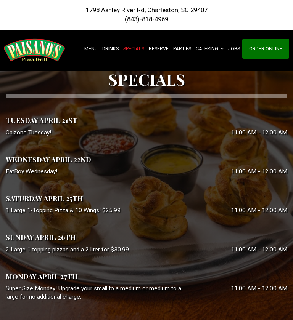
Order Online (265, 48)
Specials (133, 48)
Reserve (159, 48)
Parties (182, 48)
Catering (210, 48)
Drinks (110, 48)
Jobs (234, 48)
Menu (91, 48)
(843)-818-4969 (146, 19)
